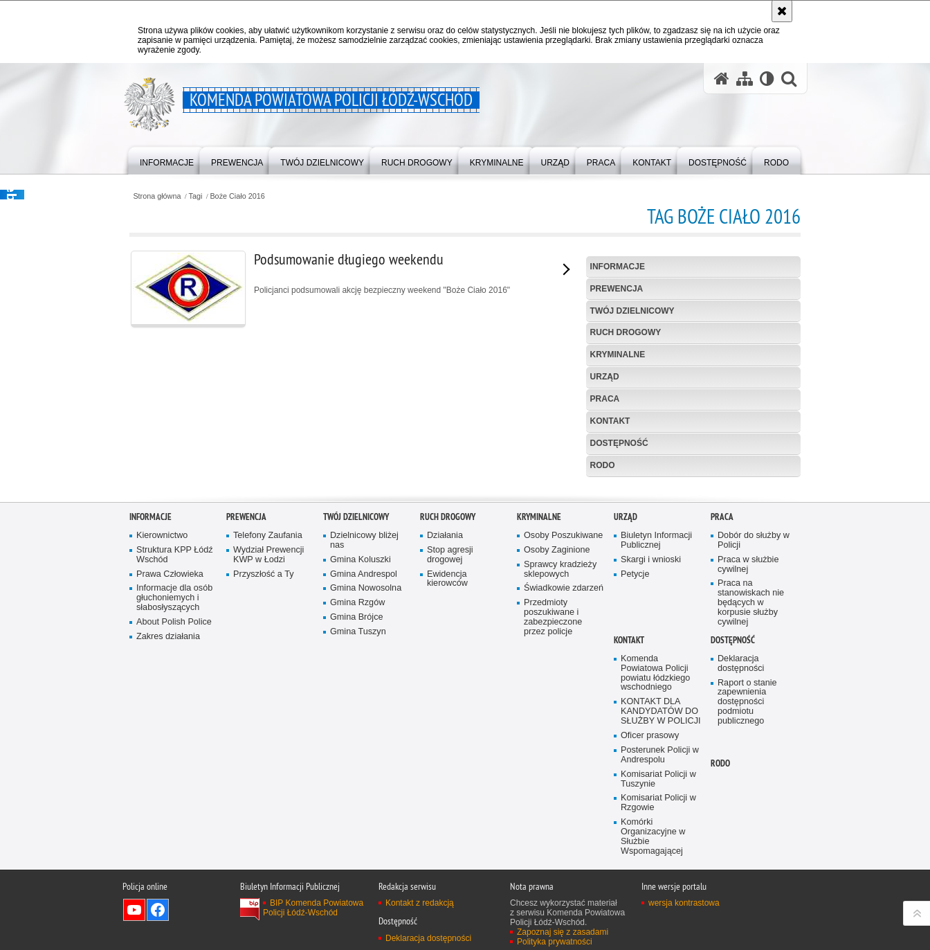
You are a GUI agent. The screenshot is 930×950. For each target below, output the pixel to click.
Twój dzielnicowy (632, 311)
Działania (445, 692)
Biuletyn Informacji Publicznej (656, 697)
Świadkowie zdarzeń (563, 744)
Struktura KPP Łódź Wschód (174, 710)
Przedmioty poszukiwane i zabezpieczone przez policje (553, 774)
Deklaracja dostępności (741, 820)
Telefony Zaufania (267, 692)
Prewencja (617, 289)
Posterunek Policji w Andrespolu (660, 911)
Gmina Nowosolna (365, 744)
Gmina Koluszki (360, 715)
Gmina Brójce (356, 773)
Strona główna (157, 196)
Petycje (635, 730)
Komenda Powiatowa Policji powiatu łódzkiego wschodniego (655, 830)
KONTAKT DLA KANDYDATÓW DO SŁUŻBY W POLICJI (661, 868)
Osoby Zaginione (557, 705)
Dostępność (619, 443)
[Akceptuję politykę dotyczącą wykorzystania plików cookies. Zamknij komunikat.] (782, 11)
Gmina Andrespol (363, 730)
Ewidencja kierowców (447, 735)
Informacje (617, 266)
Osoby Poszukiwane (563, 692)
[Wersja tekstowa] (767, 78)
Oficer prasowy (650, 892)
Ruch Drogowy (626, 332)
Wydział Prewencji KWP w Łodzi (268, 710)
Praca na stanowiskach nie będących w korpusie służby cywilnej (751, 759)
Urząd (604, 377)
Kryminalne (618, 354)
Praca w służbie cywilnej (748, 720)
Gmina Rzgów (357, 759)
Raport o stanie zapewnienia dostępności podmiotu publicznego (747, 858)
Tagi (196, 196)
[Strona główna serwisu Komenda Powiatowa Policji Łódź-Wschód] (721, 78)
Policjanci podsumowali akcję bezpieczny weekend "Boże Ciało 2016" (334, 289)
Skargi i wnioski (651, 715)
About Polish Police (174, 778)
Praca (605, 399)
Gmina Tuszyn (358, 788)
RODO (602, 465)
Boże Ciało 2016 (237, 196)
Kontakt (610, 421)
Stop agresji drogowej (450, 710)
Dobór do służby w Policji (754, 697)
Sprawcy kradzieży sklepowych (560, 725)
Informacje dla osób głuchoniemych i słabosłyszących (174, 754)
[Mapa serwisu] (744, 78)
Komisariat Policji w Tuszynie (658, 935)
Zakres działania (168, 793)
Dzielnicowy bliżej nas (364, 697)
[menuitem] (166, 159)
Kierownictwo (162, 692)
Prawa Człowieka (169, 730)
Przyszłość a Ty (263, 730)
